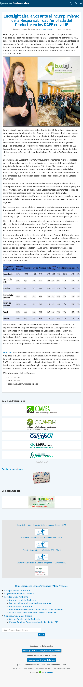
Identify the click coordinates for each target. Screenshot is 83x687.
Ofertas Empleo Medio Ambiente (24, 619)
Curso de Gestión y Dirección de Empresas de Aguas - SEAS (41, 524)
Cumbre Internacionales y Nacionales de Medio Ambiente (36, 609)
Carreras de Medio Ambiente (22, 600)
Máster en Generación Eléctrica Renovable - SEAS (41, 537)
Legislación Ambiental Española (19, 593)
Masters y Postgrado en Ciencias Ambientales (30, 603)
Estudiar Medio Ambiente (16, 597)
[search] (21, 630)
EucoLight (7, 352)
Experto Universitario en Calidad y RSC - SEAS (42, 550)
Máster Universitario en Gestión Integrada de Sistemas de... (41, 562)
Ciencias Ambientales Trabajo (18, 616)
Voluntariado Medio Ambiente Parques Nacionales (32, 612)
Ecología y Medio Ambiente (17, 590)
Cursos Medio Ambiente (20, 606)
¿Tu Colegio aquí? (42, 462)
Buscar (41, 634)
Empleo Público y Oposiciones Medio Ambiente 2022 (33, 622)
